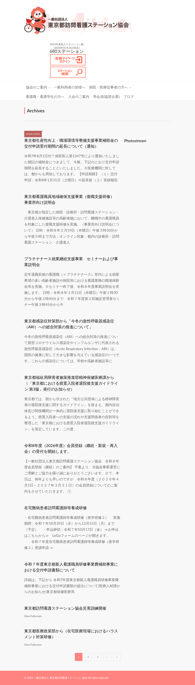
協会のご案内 (36, 87)
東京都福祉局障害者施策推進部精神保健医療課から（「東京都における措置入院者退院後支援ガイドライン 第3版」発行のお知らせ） (71, 383)
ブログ (128, 96)
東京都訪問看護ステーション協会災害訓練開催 (65, 608)
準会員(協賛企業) (106, 96)
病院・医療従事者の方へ (108, 87)
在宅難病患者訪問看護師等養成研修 (55, 507)
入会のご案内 (78, 96)
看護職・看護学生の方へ (45, 96)
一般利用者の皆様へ (69, 87)
